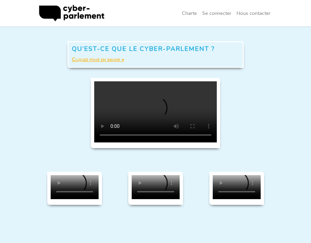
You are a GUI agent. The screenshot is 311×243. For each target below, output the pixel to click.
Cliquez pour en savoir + (98, 59)
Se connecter (216, 13)
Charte (189, 13)
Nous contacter (253, 13)
